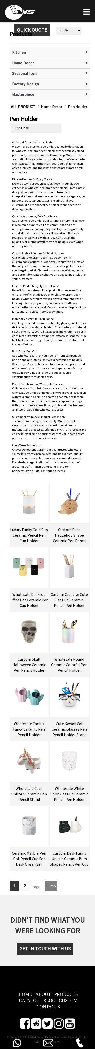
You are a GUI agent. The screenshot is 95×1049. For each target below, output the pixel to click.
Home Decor (23, 63)
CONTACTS (48, 1006)
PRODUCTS (66, 994)
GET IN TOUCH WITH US (45, 948)
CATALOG (29, 1000)
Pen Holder (77, 107)
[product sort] (36, 128)
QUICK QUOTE (32, 30)
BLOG (49, 1000)
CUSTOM (68, 1000)
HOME (25, 994)
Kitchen (19, 52)
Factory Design (25, 84)
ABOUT (43, 994)
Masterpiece (23, 94)
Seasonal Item (24, 73)
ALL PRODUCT (23, 107)
